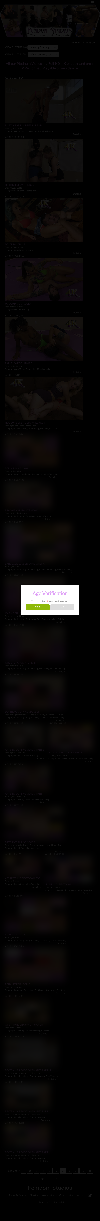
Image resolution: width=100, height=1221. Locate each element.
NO (62, 607)
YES (37, 607)
